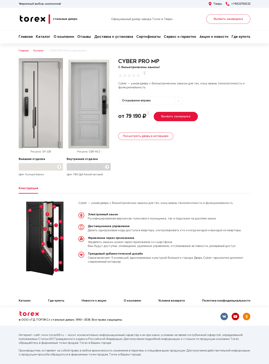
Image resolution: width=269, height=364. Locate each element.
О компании (64, 37)
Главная (26, 37)
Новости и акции (94, 300)
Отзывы (84, 37)
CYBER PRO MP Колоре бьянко (68, 50)
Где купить (241, 37)
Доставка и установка (113, 37)
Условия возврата (171, 300)
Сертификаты (148, 37)
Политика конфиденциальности (226, 300)
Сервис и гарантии (180, 37)
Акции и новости (214, 37)
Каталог (43, 37)
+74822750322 (238, 4)
